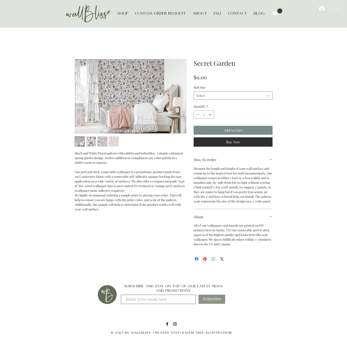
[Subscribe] (212, 299)
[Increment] (210, 114)
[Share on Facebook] (196, 259)
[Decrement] (197, 114)
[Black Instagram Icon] (174, 324)
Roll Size (200, 87)
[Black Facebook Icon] (167, 324)
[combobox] (233, 96)
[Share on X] (222, 259)
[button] (277, 11)
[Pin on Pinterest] (205, 259)
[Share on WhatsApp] (213, 259)
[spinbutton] (204, 114)
